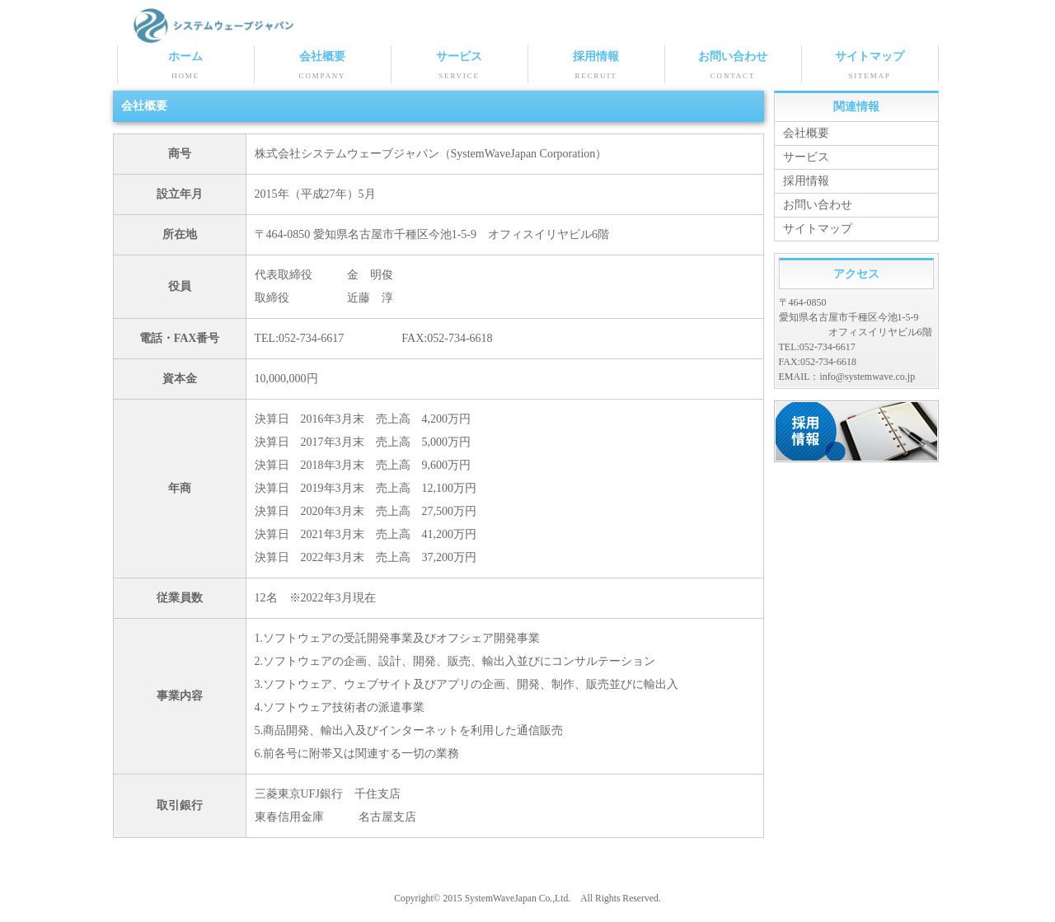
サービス (460, 66)
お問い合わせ (733, 66)
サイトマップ (870, 66)
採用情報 (596, 66)
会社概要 (323, 66)
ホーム (186, 66)
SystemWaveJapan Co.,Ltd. (518, 898)
